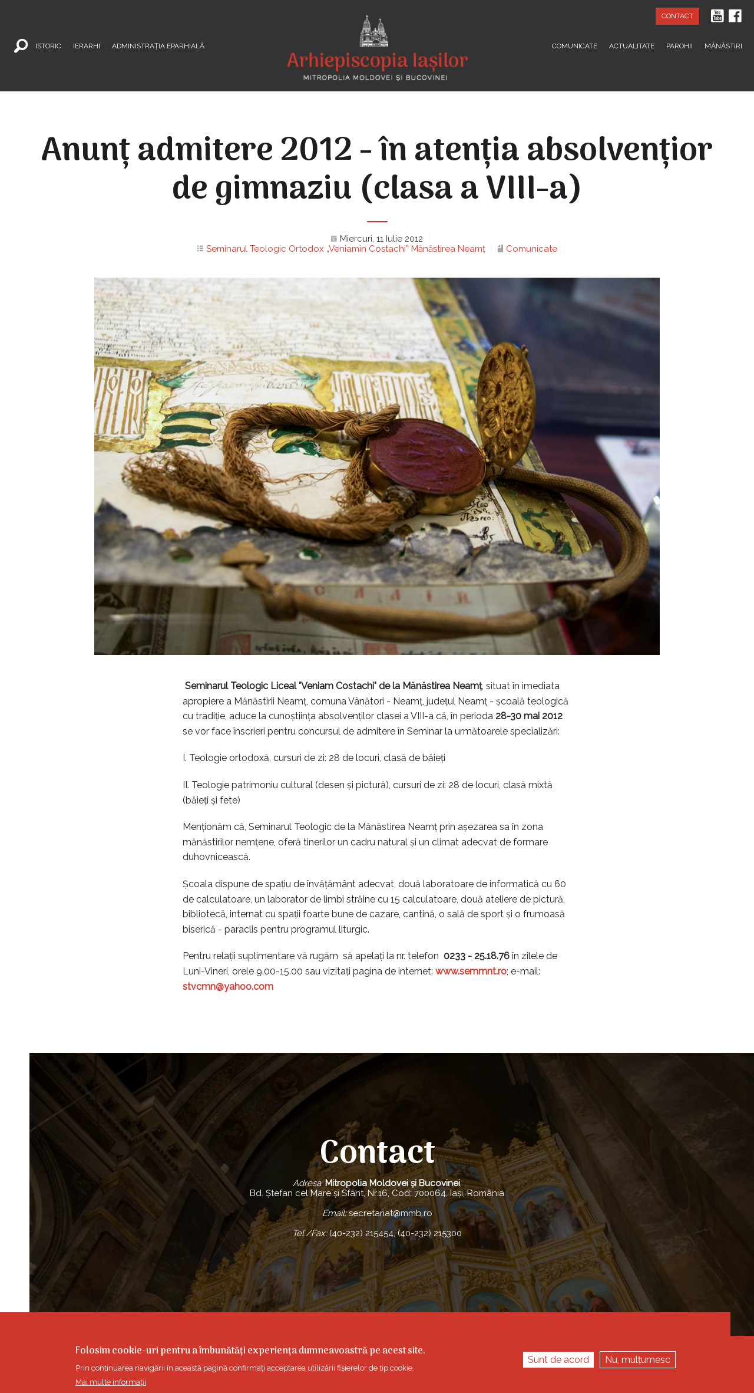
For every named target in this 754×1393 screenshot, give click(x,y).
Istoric (48, 45)
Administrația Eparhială (158, 45)
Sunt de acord (558, 1359)
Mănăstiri (723, 45)
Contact (677, 16)
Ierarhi (86, 45)
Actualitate (631, 45)
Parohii (679, 45)
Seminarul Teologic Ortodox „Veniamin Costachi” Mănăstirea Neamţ (345, 248)
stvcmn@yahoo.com (228, 986)
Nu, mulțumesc (637, 1359)
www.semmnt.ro (471, 971)
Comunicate (574, 45)
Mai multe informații (110, 1382)
